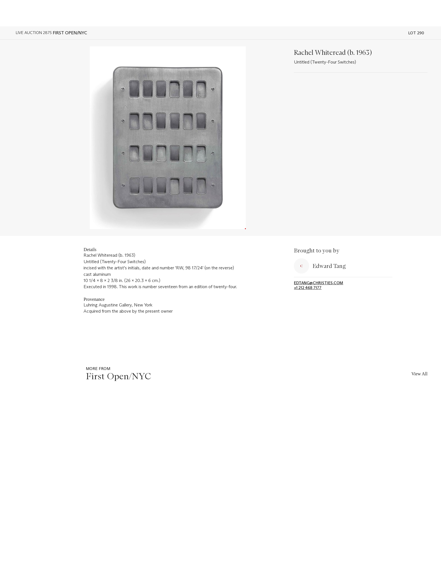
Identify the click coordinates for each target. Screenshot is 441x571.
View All (419, 373)
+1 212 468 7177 (307, 287)
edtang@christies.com (318, 283)
